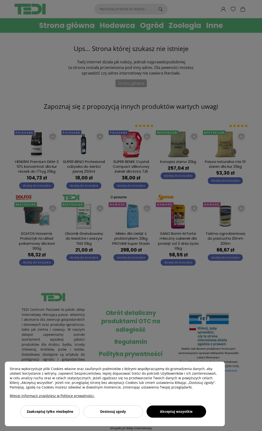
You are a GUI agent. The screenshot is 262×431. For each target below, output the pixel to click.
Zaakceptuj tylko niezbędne (50, 411)
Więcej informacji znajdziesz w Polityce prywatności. (52, 395)
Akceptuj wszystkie (176, 411)
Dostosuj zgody (113, 411)
